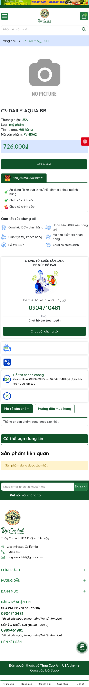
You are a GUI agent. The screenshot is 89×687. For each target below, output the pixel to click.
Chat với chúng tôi (45, 331)
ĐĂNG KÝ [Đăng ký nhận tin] (81, 486)
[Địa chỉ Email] (44, 487)
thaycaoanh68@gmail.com (25, 557)
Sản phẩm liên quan (25, 453)
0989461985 (12, 630)
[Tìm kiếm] (84, 29)
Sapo (55, 670)
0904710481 (44, 307)
